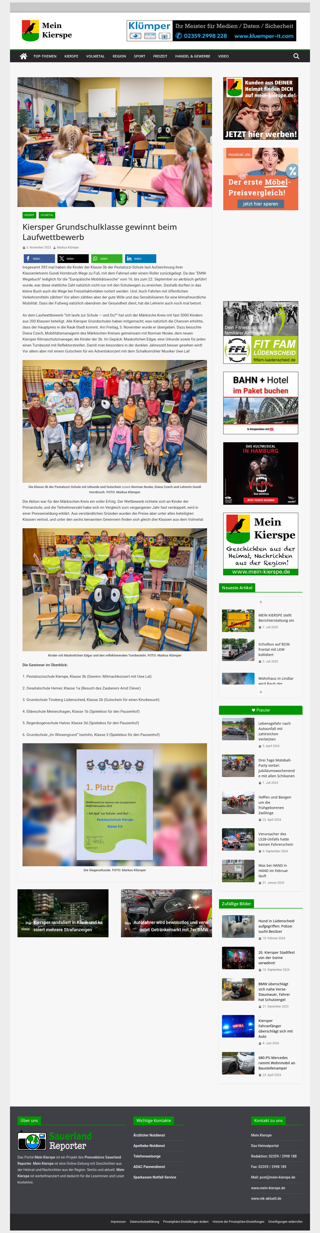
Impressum (118, 1222)
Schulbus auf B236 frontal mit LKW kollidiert (274, 649)
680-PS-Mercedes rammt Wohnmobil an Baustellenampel (276, 1062)
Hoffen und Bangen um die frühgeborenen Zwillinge (274, 805)
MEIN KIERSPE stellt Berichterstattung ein (276, 618)
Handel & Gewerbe (192, 56)
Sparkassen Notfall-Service (155, 1177)
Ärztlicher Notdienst (149, 1135)
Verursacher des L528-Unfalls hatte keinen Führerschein (275, 839)
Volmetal (95, 56)
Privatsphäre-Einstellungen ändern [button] (185, 1222)
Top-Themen (45, 56)
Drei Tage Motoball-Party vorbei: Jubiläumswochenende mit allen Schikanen (276, 768)
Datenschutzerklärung (144, 1222)
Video (223, 56)
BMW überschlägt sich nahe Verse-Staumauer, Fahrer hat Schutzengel (274, 992)
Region (119, 56)
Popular (261, 710)
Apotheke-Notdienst (149, 1146)
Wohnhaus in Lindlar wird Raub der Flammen (276, 683)
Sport (139, 56)
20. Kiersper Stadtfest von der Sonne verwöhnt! (276, 957)
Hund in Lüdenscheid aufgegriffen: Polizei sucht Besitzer (276, 926)
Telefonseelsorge (147, 1156)
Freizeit (160, 56)
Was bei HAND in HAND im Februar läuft (273, 870)
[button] (39, 258)
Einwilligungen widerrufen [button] (285, 1222)
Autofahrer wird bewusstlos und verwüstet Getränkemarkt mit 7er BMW (166, 926)
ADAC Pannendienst (149, 1167)
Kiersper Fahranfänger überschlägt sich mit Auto (275, 1028)
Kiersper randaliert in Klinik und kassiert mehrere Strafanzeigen (61, 926)
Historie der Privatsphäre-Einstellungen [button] (238, 1222)
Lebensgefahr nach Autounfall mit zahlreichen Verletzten (274, 731)
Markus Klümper (68, 247)
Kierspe (71, 56)
